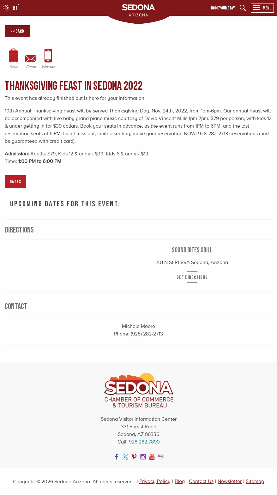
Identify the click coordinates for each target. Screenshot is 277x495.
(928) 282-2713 (147, 334)
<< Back (17, 30)
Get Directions (192, 277)
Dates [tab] (15, 181)
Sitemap (255, 481)
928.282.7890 (144, 442)
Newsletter (230, 481)
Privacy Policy (155, 481)
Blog (180, 481)
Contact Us (201, 481)
